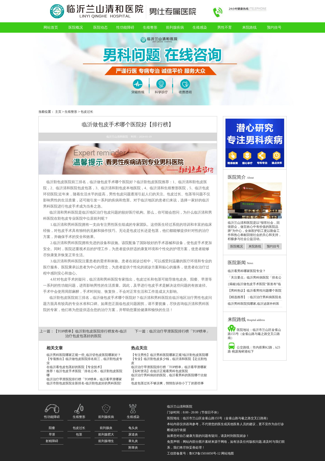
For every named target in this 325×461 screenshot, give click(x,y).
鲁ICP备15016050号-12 (204, 453)
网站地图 (227, 453)
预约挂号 (273, 246)
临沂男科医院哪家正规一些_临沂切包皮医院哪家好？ (83, 355)
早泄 (52, 434)
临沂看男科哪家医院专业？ (247, 271)
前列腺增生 (106, 441)
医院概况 (236, 246)
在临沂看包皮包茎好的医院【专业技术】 (74, 367)
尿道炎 (133, 434)
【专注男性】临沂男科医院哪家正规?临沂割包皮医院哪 (169, 355)
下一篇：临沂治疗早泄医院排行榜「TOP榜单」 (172, 331)
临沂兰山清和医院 (117, 136)
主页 (58, 111)
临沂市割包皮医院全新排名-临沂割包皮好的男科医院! (83, 383)
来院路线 (254, 246)
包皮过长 (87, 111)
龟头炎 (133, 428)
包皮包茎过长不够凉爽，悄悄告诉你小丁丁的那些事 (167, 383)
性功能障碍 (52, 417)
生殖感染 (133, 417)
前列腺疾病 (106, 417)
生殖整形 (71, 111)
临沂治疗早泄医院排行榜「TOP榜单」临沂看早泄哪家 (84, 379)
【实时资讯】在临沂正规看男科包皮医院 (159, 371)
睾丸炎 (133, 441)
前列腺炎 (106, 428)
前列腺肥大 (106, 434)
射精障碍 (52, 441)
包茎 (79, 434)
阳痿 (52, 428)
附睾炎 (133, 447)
